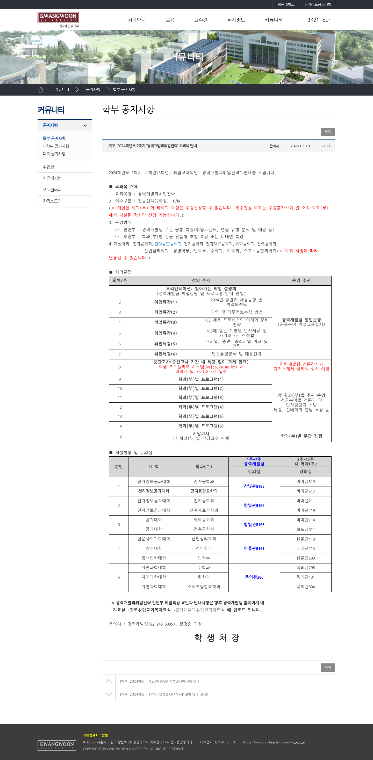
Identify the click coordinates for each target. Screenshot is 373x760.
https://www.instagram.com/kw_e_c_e (274, 742)
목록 (328, 132)
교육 (170, 20)
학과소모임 (52, 201)
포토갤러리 (52, 189)
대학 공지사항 (54, 153)
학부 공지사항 (124, 89)
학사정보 (236, 20)
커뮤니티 (274, 20)
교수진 (200, 20)
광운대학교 (286, 4)
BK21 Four (318, 20)
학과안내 (137, 20)
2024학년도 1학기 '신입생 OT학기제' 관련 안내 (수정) (164, 694)
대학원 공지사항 (56, 146)
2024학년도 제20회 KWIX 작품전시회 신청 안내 (159, 681)
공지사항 (93, 89)
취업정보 (50, 166)
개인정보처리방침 (95, 735)
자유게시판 (52, 178)
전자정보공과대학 (317, 4)
